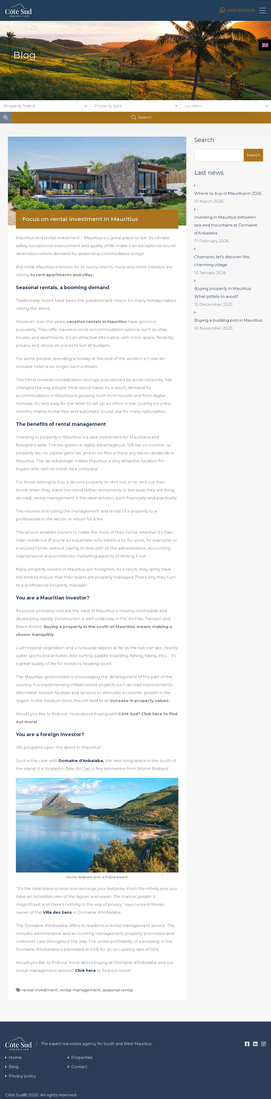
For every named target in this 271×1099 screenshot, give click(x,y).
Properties (81, 1057)
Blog (13, 1067)
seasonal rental (117, 989)
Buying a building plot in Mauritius (228, 320)
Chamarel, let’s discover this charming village (222, 260)
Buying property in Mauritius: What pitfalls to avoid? (223, 292)
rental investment (40, 989)
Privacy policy (22, 1076)
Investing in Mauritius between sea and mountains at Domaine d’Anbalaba (225, 225)
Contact (79, 1067)
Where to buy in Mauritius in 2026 (227, 193)
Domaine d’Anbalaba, (81, 760)
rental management (80, 989)
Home (15, 1057)
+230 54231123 (241, 10)
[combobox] (45, 106)
